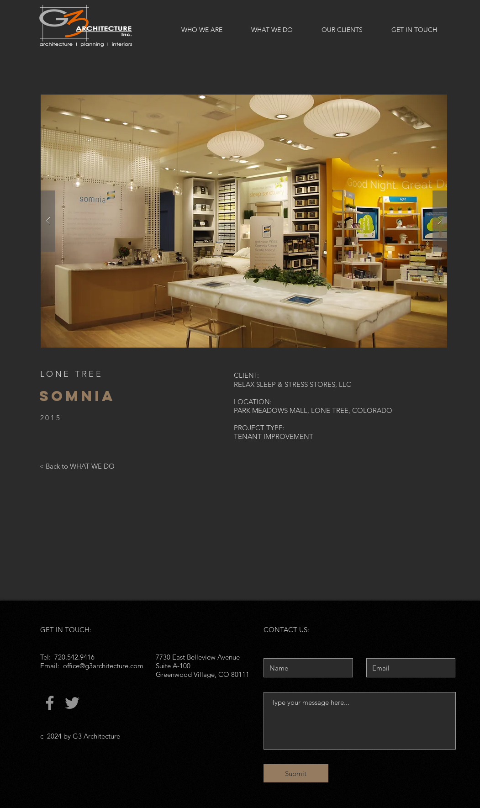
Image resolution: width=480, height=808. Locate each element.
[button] (244, 221)
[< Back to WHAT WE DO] (77, 466)
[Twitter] (72, 703)
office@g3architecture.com (103, 665)
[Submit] (296, 773)
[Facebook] (49, 703)
